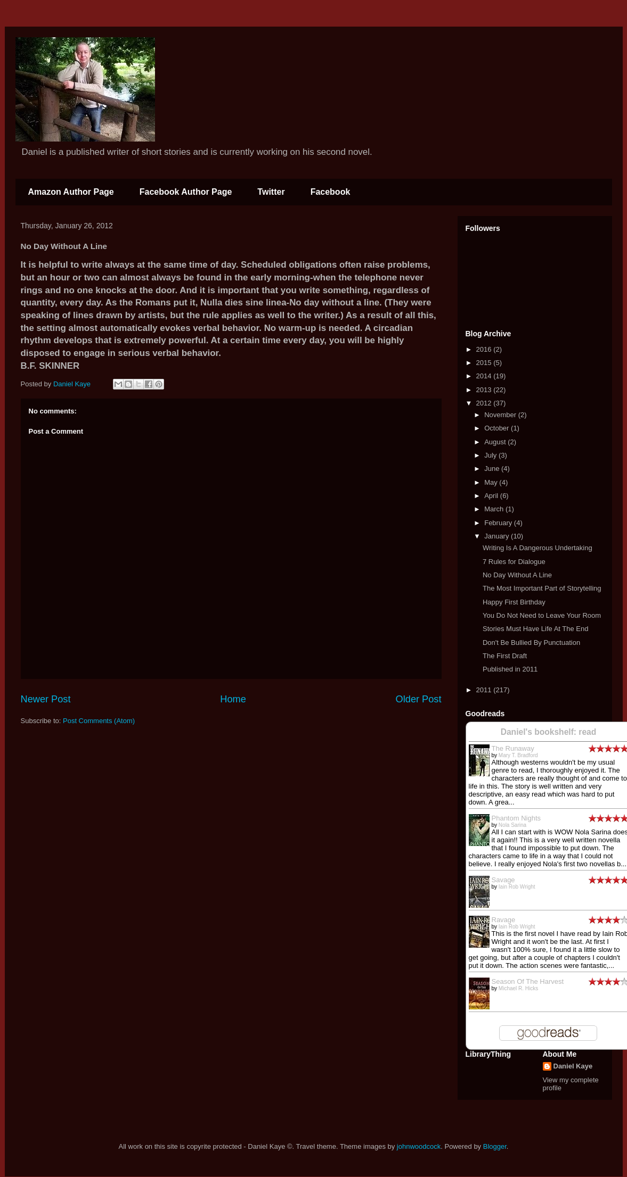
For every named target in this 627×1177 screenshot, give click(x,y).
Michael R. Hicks (518, 988)
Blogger (495, 1146)
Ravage (504, 920)
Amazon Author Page (71, 191)
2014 (485, 376)
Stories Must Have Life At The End (535, 629)
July (491, 455)
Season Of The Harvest (528, 981)
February (499, 523)
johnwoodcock (419, 1146)
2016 (485, 349)
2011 (485, 690)
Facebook (331, 191)
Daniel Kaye (573, 1066)
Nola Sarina (512, 825)
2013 (485, 390)
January (497, 536)
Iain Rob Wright (517, 887)
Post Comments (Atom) (99, 721)
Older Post (419, 699)
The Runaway (513, 748)
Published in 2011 (510, 669)
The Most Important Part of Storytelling (542, 588)
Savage (503, 880)
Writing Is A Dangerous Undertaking (537, 548)
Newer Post (46, 699)
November (501, 415)
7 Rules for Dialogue (514, 562)
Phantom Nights (516, 818)
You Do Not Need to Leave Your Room (542, 615)
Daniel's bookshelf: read (549, 731)
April (492, 496)
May (491, 482)
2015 (485, 363)
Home (233, 699)
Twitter (270, 191)
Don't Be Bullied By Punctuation (531, 642)
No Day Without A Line (517, 575)
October (497, 428)
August (496, 442)
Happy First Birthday (514, 602)
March (495, 509)
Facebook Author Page (186, 191)
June (492, 469)
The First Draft (505, 656)
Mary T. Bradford (518, 755)
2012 (485, 403)
